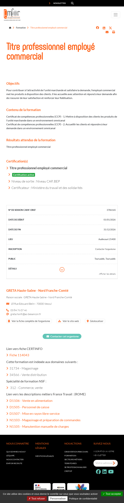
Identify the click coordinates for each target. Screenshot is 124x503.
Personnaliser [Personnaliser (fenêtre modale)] (58, 498)
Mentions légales (44, 456)
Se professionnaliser (75, 467)
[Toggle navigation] (115, 14)
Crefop (68, 471)
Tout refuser (37, 498)
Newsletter (57, 3)
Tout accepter (112, 493)
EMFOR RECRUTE (14, 463)
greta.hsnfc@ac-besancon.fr (25, 314)
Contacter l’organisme (105, 249)
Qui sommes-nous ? (16, 451)
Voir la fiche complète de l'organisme (29, 321)
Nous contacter (15, 459)
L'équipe (10, 455)
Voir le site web (68, 321)
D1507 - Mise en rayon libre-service (33, 413)
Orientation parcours (76, 451)
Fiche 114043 (17, 355)
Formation (21, 27)
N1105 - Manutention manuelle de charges (37, 426)
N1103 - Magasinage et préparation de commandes (43, 420)
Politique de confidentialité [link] (83, 498)
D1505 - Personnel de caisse (27, 407)
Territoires (70, 463)
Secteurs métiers (73, 459)
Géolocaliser (95, 321)
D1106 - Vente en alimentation (29, 400)
